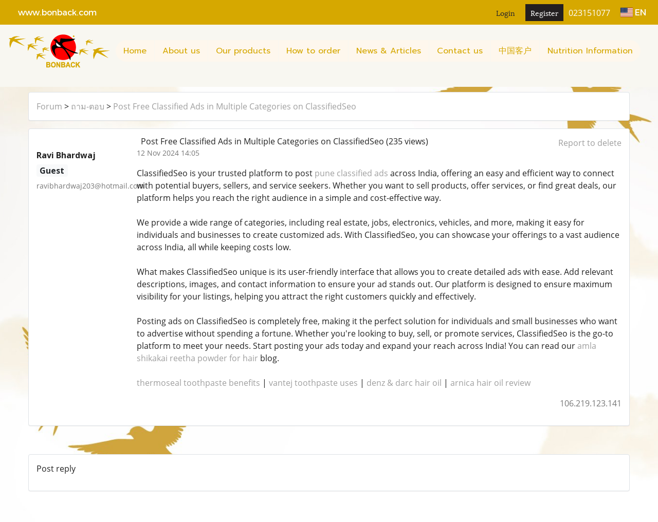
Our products (243, 51)
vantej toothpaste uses (313, 382)
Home (135, 51)
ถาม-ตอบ (87, 106)
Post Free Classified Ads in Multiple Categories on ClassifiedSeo (234, 106)
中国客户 (515, 51)
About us (181, 51)
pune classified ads (351, 173)
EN (633, 12)
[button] (12, 82)
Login (505, 12)
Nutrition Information (590, 51)
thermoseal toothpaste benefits (198, 382)
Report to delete (590, 142)
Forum (49, 106)
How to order (313, 51)
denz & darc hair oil (404, 382)
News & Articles (388, 51)
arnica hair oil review (490, 382)
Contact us (460, 51)
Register (544, 12)
